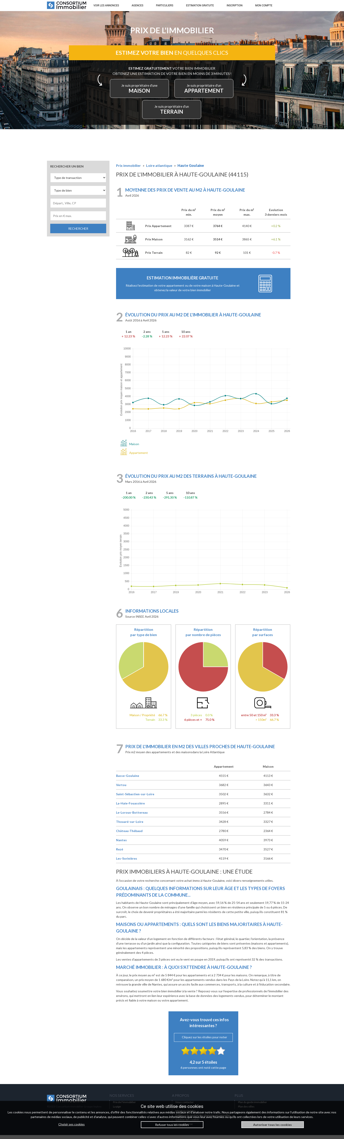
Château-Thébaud (129, 835)
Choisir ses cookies (71, 1124)
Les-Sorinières (126, 862)
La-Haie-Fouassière (130, 807)
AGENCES (137, 5)
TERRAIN (172, 112)
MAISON (143, 91)
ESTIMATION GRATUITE (200, 5)
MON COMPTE (263, 5)
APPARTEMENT (200, 91)
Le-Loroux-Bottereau (132, 816)
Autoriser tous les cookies (272, 1125)
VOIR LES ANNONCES (106, 5)
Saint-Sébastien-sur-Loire (135, 798)
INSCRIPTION (234, 5)
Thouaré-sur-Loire (129, 825)
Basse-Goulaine (127, 779)
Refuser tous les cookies (172, 1125)
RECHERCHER (78, 232)
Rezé (119, 853)
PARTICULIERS (164, 5)
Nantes (121, 844)
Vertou (121, 789)
